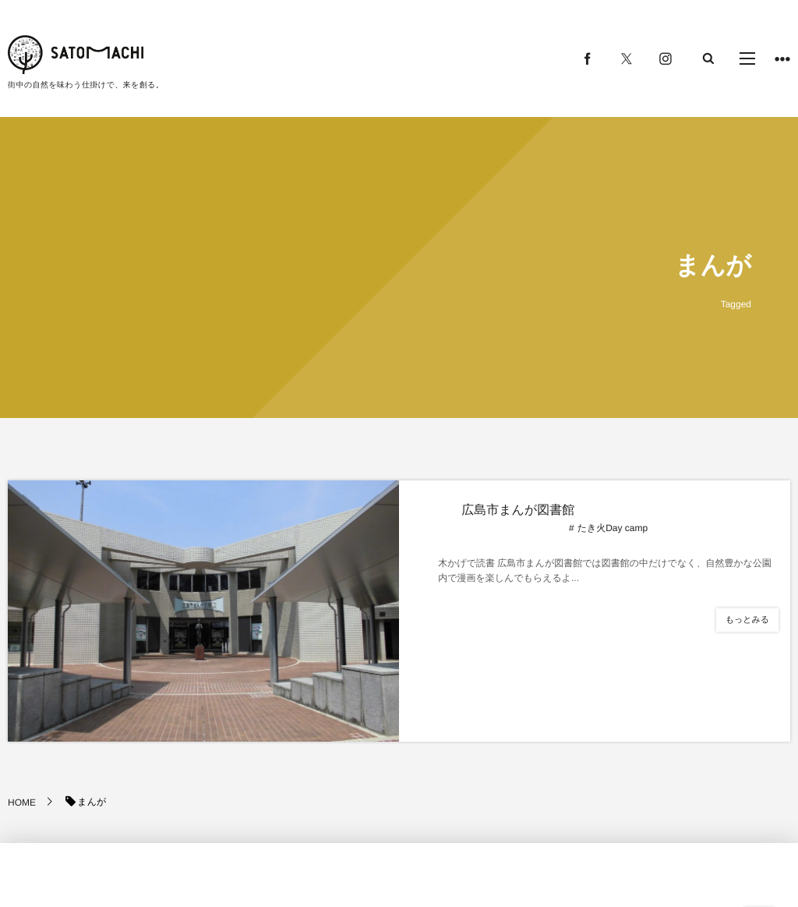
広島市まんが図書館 (517, 510)
